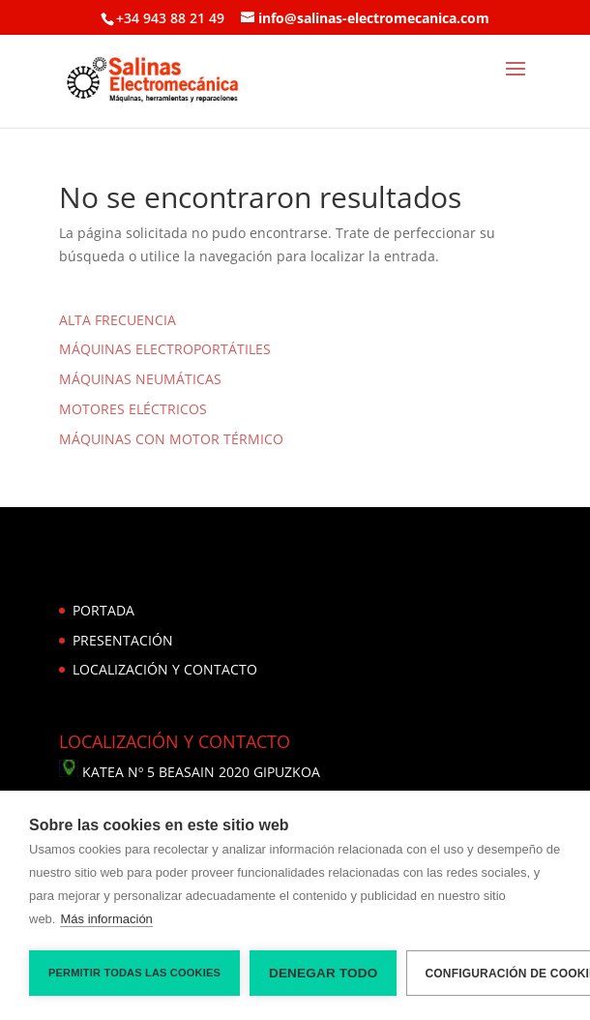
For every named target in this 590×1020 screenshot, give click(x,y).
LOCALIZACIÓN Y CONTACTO (165, 669)
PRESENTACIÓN (123, 640)
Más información (106, 919)
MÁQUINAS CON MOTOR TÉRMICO (171, 439)
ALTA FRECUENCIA (117, 320)
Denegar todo (323, 973)
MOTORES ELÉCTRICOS (133, 409)
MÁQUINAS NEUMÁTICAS (140, 379)
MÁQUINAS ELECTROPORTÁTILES (165, 349)
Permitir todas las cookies (134, 972)
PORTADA (103, 610)
